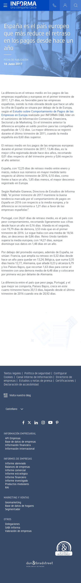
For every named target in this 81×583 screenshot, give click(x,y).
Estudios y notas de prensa (35, 380)
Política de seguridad (37, 373)
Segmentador (12, 509)
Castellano (11, 409)
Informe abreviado (15, 463)
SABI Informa (12, 527)
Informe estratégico (16, 473)
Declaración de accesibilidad (21, 384)
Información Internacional (19, 448)
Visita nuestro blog (20, 395)
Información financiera (18, 445)
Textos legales (12, 373)
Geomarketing (13, 502)
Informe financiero (15, 477)
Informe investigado (16, 480)
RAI (7, 487)
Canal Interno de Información (34, 377)
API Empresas (12, 438)
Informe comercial (15, 470)
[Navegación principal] (5, 5)
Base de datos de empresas (20, 441)
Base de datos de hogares (19, 505)
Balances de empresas (17, 467)
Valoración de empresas (18, 531)
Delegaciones (12, 524)
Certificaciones (65, 380)
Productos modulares (17, 484)
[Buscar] (75, 5)
